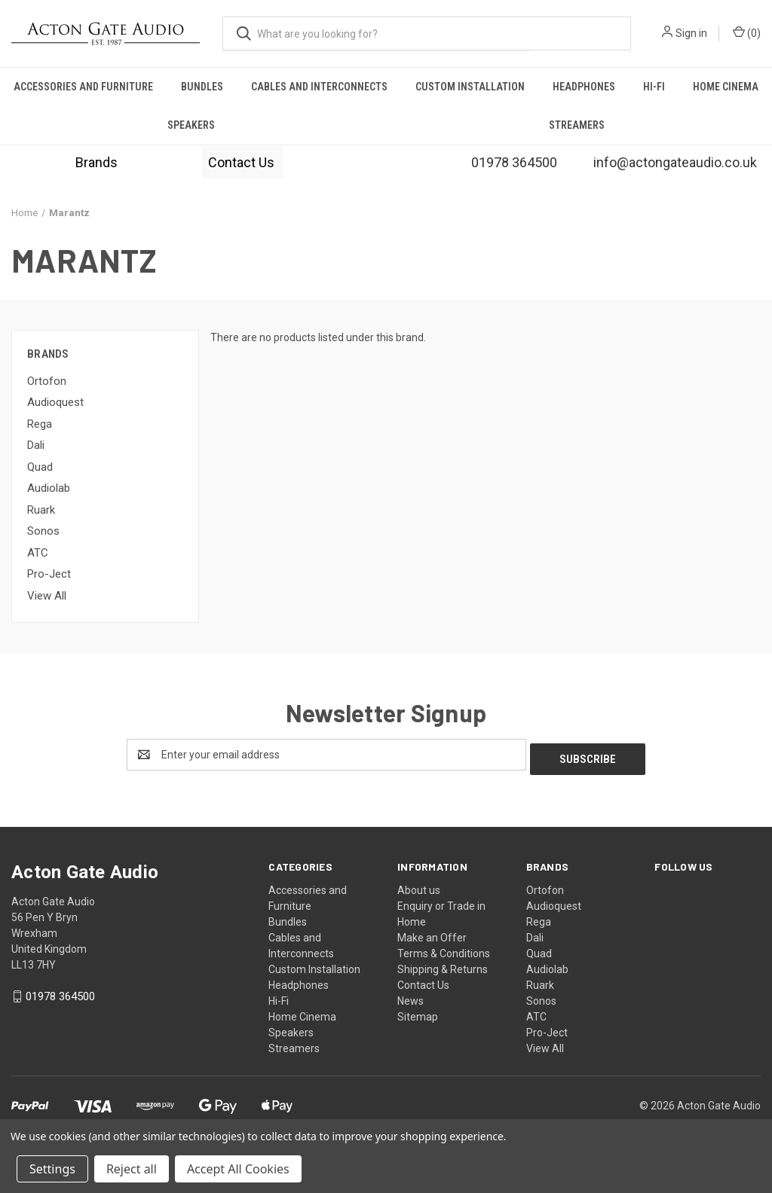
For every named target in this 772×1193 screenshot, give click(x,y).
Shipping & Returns (442, 965)
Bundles (202, 87)
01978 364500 (60, 992)
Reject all (131, 1169)
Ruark (41, 510)
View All (46, 596)
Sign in (691, 33)
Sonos (43, 531)
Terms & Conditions (443, 949)
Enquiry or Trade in (441, 902)
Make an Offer (432, 933)
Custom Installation (470, 87)
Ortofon (46, 381)
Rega (39, 424)
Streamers (577, 125)
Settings (52, 1169)
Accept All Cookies (238, 1169)
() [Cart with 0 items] (747, 32)
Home (411, 917)
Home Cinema (302, 1012)
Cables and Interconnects (319, 87)
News (410, 996)
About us (418, 886)
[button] (96, 162)
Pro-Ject (49, 574)
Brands (96, 162)
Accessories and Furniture (83, 87)
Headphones (584, 87)
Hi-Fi (654, 87)
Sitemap (417, 1012)
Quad (40, 467)
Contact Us (242, 162)
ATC (37, 553)
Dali (35, 445)
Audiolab (48, 488)
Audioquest (55, 402)
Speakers (191, 125)
